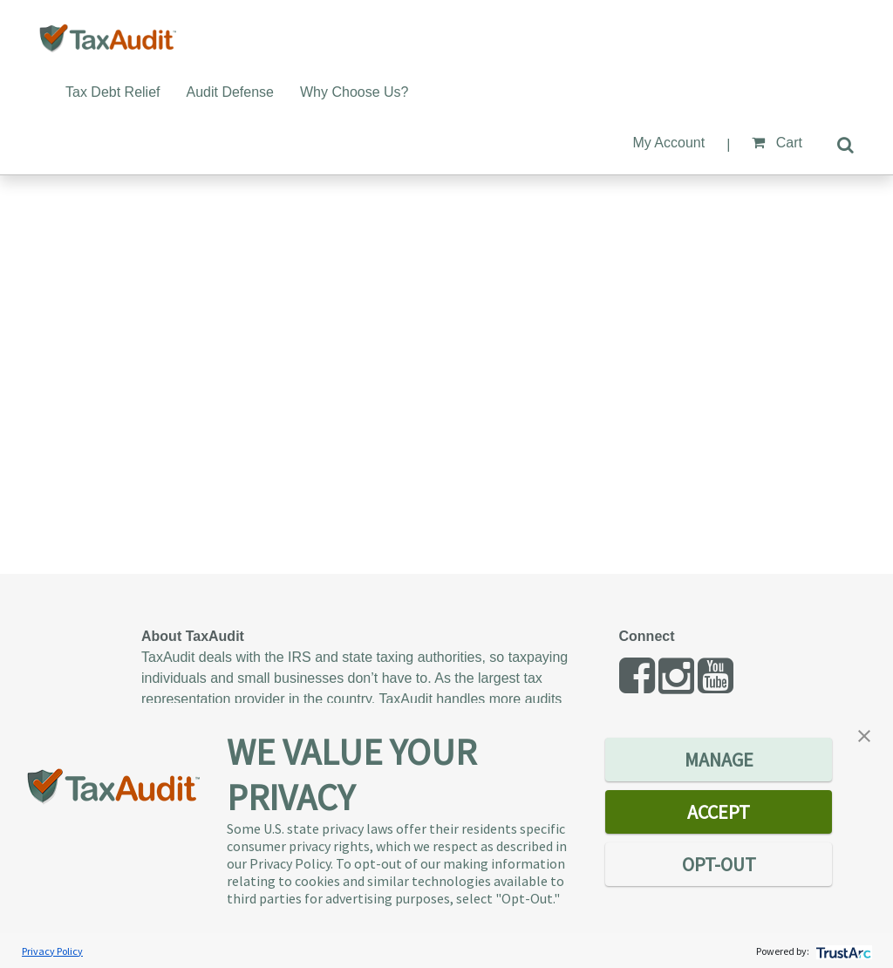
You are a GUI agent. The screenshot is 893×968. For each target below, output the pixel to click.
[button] (864, 734)
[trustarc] (842, 951)
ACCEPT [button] (718, 812)
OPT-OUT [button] (719, 864)
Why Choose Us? (354, 92)
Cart (777, 142)
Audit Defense (231, 92)
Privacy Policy (52, 951)
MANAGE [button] (719, 759)
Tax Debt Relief (112, 92)
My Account (668, 142)
